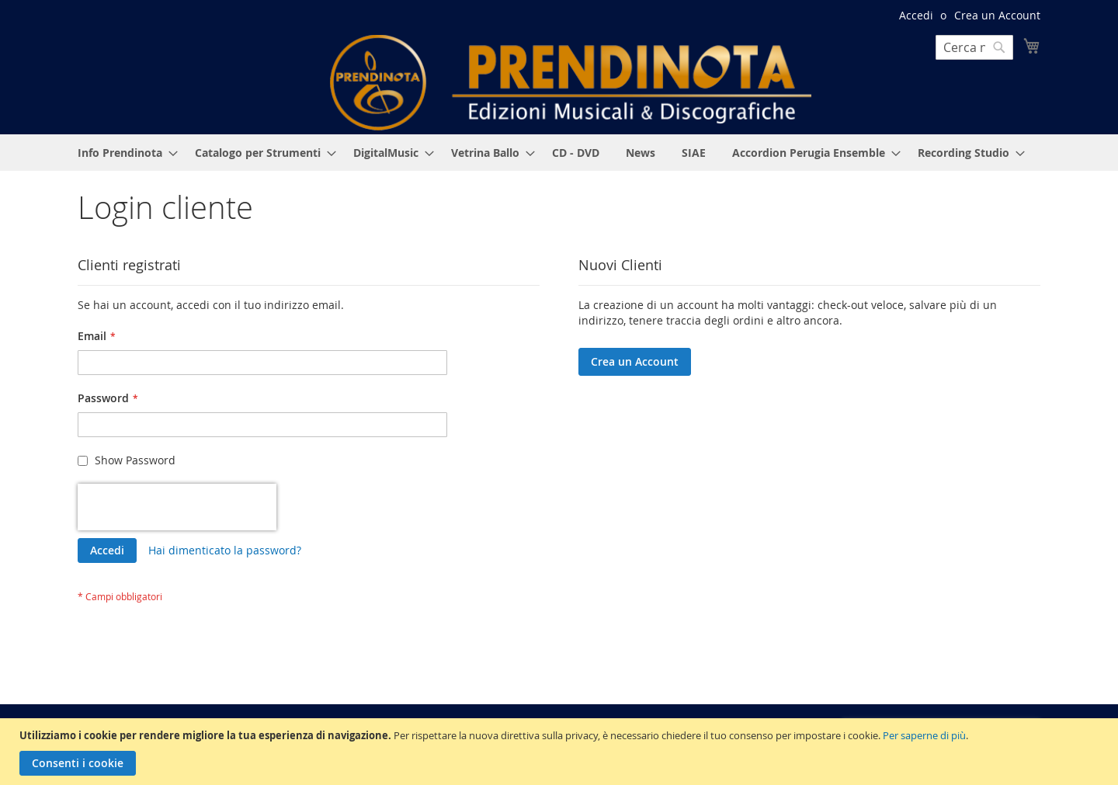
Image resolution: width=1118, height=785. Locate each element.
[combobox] (974, 47)
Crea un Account (997, 15)
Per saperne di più (924, 735)
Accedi (916, 15)
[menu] (559, 152)
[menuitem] (123, 152)
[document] (560, 752)
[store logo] (570, 82)
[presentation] (177, 507)
